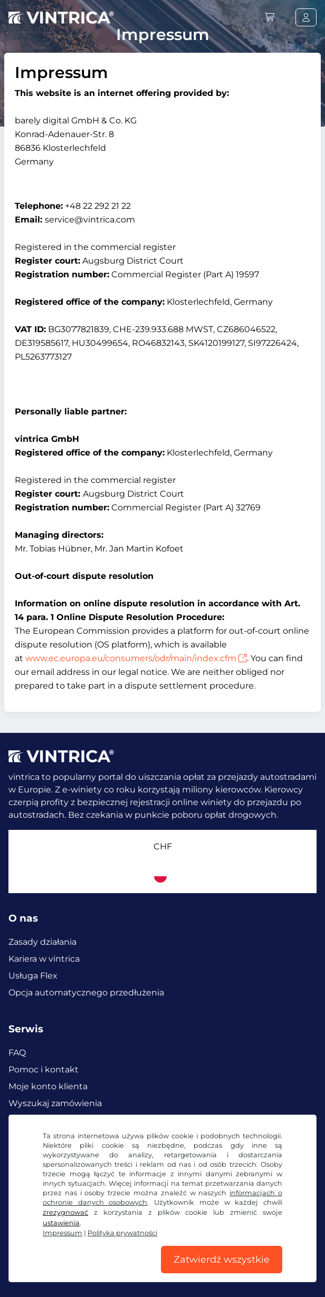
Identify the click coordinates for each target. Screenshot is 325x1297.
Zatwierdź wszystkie (222, 1259)
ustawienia (61, 1223)
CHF (163, 846)
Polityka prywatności (122, 1233)
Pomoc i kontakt (43, 1069)
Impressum (62, 1233)
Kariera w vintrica (44, 959)
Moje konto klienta (48, 1086)
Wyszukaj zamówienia (55, 1103)
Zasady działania (42, 942)
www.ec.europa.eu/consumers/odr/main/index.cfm (136, 658)
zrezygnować (65, 1212)
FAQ (17, 1053)
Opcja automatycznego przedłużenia (86, 993)
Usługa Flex (33, 976)
